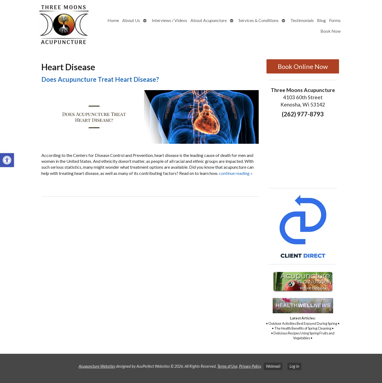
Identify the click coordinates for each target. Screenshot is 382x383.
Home (113, 20)
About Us (131, 20)
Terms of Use (227, 366)
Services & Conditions (259, 20)
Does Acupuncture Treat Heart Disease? (100, 79)
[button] (7, 160)
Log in (294, 366)
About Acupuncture (208, 20)
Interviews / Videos (169, 20)
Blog (321, 20)
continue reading (236, 173)
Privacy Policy (250, 366)
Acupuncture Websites (97, 366)
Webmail (273, 366)
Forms (335, 20)
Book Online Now (303, 66)
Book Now (330, 31)
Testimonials (302, 20)
